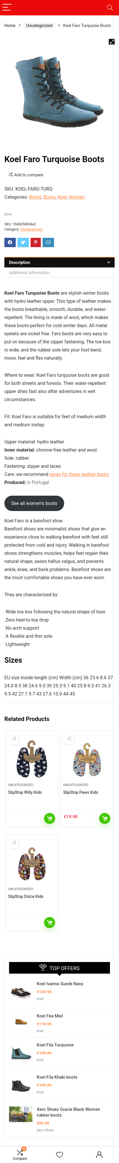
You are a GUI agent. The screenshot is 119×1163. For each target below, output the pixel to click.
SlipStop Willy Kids (25, 792)
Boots (35, 197)
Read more (49, 818)
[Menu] (7, 7)
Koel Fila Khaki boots (57, 1077)
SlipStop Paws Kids (80, 792)
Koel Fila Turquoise (55, 1045)
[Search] (110, 7)
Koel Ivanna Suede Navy (60, 983)
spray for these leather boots (79, 474)
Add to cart (104, 818)
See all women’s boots (34, 503)
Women (77, 197)
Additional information (29, 272)
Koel (62, 197)
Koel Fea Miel (50, 1016)
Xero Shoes (45, 1130)
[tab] (59, 262)
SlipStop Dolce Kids (25, 896)
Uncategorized (39, 25)
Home (9, 25)
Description (19, 262)
